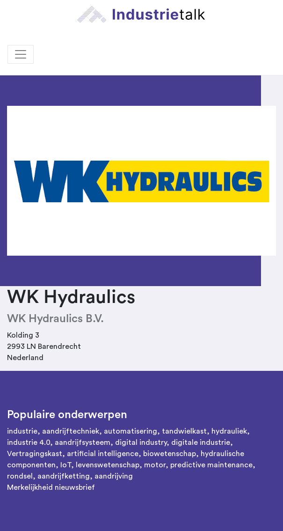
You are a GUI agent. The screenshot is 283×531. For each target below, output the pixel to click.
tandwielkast (184, 431)
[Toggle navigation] (20, 54)
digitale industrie (200, 442)
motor (155, 465)
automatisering (130, 431)
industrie (22, 431)
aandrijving (113, 476)
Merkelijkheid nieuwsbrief (51, 487)
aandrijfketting (63, 476)
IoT (65, 465)
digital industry (141, 442)
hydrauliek (229, 431)
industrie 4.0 (28, 442)
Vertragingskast (34, 453)
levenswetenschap (107, 465)
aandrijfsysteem (82, 442)
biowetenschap (169, 453)
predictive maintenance (211, 465)
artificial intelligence (102, 453)
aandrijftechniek (70, 431)
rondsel (20, 476)
